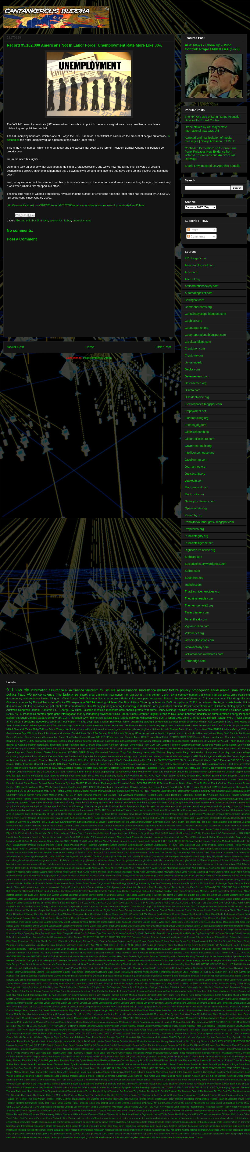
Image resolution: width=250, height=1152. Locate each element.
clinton (246, 702)
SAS (113, 1068)
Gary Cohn (122, 956)
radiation (144, 756)
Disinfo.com (192, 390)
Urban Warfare (131, 1107)
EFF (55, 709)
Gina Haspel (113, 960)
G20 (217, 953)
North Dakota (150, 841)
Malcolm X (102, 837)
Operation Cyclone (205, 1037)
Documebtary (172, 929)
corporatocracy (76, 860)
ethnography (59, 1126)
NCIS (228, 1022)
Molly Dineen (29, 1022)
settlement (207, 1134)
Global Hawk (154, 960)
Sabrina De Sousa (135, 849)
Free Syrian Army (95, 953)
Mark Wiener (155, 1010)
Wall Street (243, 717)
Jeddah (117, 983)
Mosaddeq (105, 1022)
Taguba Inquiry (222, 1087)
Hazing (97, 968)
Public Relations (173, 794)
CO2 (177, 903)
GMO (179, 717)
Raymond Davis (24, 752)
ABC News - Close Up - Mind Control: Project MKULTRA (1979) (212, 47)
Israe (110, 980)
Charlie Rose (12, 818)
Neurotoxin (110, 1030)
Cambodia (62, 906)
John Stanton (26, 991)
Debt (212, 818)
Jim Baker (193, 983)
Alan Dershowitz (168, 810)
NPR (24, 1026)
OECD (65, 1033)
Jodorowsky (22, 987)
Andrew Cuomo (168, 880)
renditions (127, 1134)
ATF (195, 756)
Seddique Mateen (69, 1076)
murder (64, 775)
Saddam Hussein (97, 798)
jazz (240, 860)
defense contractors (31, 806)
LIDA (138, 999)
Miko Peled (128, 1018)
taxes (120, 775)
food (8, 775)
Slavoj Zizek (107, 1080)
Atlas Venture (28, 887)
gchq (57, 714)
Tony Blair (126, 752)
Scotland (212, 1072)
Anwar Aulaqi (82, 883)
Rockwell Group (207, 1064)
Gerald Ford (74, 960)
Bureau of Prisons (42, 903)
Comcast (84, 918)
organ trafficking (39, 864)
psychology (150, 698)
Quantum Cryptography (155, 845)
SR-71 (198, 1068)
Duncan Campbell (42, 937)
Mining (246, 837)
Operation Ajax (133, 1037)
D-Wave (161, 922)
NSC (78, 841)
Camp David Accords (78, 906)
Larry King (226, 999)
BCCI (116, 714)
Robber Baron (13, 1064)
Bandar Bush (129, 714)
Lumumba (37, 790)
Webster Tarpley (165, 752)
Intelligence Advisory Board (164, 976)
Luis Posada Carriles (49, 1007)
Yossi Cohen (12, 1118)
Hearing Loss (119, 968)
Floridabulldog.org (196, 418)
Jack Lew (175, 980)
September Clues (124, 1076)
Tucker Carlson (64, 1103)
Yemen (126, 721)
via (212, 864)
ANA (118, 810)
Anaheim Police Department (146, 880)
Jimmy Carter (236, 983)
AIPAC (220, 740)
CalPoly (44, 906)
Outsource (206, 1041)
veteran (171, 1137)
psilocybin (96, 1134)
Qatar (132, 1056)
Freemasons (235, 783)
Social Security (242, 849)
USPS (57, 856)
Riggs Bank (12, 849)
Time (29, 1099)
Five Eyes (245, 822)
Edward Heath (222, 937)
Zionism (72, 1118)
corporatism (228, 771)
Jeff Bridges (127, 983)
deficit (246, 771)
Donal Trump (31, 783)
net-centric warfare (180, 1130)
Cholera (29, 914)
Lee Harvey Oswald (77, 1003)
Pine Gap (35, 1053)
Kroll (94, 999)
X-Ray (208, 856)
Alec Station (169, 775)
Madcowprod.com (196, 487)
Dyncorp (70, 783)
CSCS (227, 903)
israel (235, 690)
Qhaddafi (140, 1056)
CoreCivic (221, 918)
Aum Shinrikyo (108, 887)
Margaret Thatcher (117, 837)
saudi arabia (220, 690)
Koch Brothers (70, 999)
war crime (150, 709)
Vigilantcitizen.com (197, 626)
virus (225, 864)
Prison (52, 729)
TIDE (191, 1087)
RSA (95, 733)
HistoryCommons (22, 972)
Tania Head (21, 1091)
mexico (188, 725)
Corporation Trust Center (18, 922)
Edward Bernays (68, 822)
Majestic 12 (235, 1007)
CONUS (184, 903)
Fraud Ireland (32, 953)
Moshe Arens (125, 1022)
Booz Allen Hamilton (107, 744)
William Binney (187, 709)
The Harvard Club (42, 1095)
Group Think (122, 964)
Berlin (57, 814)
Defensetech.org (196, 383)
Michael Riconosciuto (219, 837)
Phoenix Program (216, 1049)
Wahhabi (142, 802)
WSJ (130, 856)
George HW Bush (71, 709)
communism (243, 802)
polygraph (95, 864)
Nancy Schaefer (78, 1026)
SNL (168, 1068)
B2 (214, 887)
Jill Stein (183, 983)
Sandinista (118, 1072)
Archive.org (144, 883)
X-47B (200, 1114)
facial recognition (124, 860)
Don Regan (228, 929)
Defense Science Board (25, 929)
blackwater (52, 740)
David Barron (121, 926)
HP (207, 964)
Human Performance (161, 972)
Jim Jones (212, 983)
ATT (227, 740)
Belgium (19, 895)
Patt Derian (183, 1045)
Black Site (23, 899)
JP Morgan (112, 737)
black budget (177, 771)
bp (186, 771)
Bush (23, 717)
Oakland (126, 1033)
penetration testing (73, 864)
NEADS (241, 1022)
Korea (88, 999)
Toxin (171, 1099)
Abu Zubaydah (216, 721)
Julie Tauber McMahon (219, 991)
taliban (199, 733)
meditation (99, 1130)
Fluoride (10, 826)
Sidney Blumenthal (97, 752)
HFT (203, 964)
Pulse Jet (124, 1056)
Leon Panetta (126, 737)
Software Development (219, 798)
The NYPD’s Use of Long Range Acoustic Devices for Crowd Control (212, 118)
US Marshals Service (232, 1103)
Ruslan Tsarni (45, 798)
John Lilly (203, 987)
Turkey (60, 729)
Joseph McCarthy (145, 991)
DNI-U (197, 922)
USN (31, 1107)
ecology (212, 1122)
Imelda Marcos (53, 976)
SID (156, 1068)
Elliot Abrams (136, 822)
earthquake (202, 1122)
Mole (19, 1022)
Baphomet (136, 891)
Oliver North (34, 794)
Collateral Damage (22, 918)
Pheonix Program (36, 845)
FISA (228, 721)
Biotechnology (237, 895)
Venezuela (149, 752)
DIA (158, 744)
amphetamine (109, 1118)
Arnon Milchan (200, 883)
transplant (124, 1137)
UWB (42, 1107)
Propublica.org (194, 529)
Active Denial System (36, 872)
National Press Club (196, 1026)
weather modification (63, 721)
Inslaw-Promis (20, 725)
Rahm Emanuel (206, 1056)
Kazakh (84, 995)
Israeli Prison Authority (102, 829)
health (161, 733)
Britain (73, 760)
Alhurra (10, 880)
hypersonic (226, 1126)
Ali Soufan (33, 880)
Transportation (202, 1099)
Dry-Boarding (202, 933)
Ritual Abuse (59, 752)
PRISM (78, 794)
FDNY (167, 822)
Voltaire (90, 1110)
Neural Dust (98, 1030)
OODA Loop (188, 841)
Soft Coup (165, 1080)
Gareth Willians (109, 956)
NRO (34, 1026)
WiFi (149, 771)
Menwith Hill (147, 1014)
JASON (57, 763)
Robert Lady (59, 849)
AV (164, 868)
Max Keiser (32, 1014)
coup (116, 717)
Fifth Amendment (223, 945)
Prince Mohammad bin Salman (194, 1053)
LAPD (23, 790)
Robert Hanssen (98, 1064)
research (137, 1134)
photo (50, 1134)
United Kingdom (51, 698)
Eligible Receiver (49, 941)
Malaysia (188, 748)
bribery (74, 729)
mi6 (117, 740)
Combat (75, 918)
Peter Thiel (113, 1049)
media (182, 721)
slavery (158, 756)
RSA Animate (210, 794)
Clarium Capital (156, 914)
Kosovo (240, 787)
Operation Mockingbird (121, 767)
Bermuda (111, 895)
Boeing (96, 779)
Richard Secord (216, 1060)
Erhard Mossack (200, 941)
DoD (169, 702)
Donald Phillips (242, 929)
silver (227, 1134)
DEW (152, 744)
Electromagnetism (191, 744)
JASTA (130, 980)
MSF (169, 1007)
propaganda (200, 690)
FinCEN (236, 945)
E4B (48, 822)
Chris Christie (40, 914)
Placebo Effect (59, 1053)
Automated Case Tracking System (154, 887)
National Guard (95, 841)
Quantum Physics (192, 794)
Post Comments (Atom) (97, 357)
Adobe (136, 872)
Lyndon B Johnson (69, 1007)
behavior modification (198, 714)
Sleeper (117, 1080)
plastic (68, 1134)
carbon (211, 1118)
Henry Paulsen (164, 968)
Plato (69, 1053)
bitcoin (232, 802)
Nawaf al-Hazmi (14, 1030)
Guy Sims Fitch (187, 964)
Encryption (158, 822)
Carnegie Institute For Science (211, 906)
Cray (60, 922)
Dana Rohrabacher (23, 926)
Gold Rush (227, 960)
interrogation (68, 714)
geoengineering (112, 706)
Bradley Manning (110, 779)
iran (126, 694)
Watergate (185, 856)
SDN (119, 1068)
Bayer (221, 891)
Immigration (69, 748)
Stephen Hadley (176, 1084)
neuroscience (41, 706)
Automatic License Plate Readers (188, 887)
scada (46, 810)
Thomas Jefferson (234, 1095)
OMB (170, 841)
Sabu (147, 849)
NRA (29, 1026)
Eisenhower (24, 941)
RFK (143, 737)
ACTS (94, 868)
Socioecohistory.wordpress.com (205, 563)
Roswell (51, 1068)
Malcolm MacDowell (39, 1010)
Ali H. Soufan (20, 880)
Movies (135, 790)
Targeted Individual (57, 1091)
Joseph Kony (116, 833)
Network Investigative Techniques (75, 1030)
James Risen (157, 763)
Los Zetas (23, 1007)
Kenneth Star (144, 995)
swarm (77, 1137)
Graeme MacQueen (52, 964)
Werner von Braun (162, 1110)
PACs (214, 1041)
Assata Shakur (13, 887)
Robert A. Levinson (28, 849)
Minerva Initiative (166, 1018)
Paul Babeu (196, 1045)
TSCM (89, 852)
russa (174, 1134)
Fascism (104, 721)
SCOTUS (72, 752)
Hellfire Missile (149, 968)
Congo (104, 818)
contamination (64, 1122)
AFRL (101, 868)
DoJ (173, 714)
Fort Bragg (205, 949)
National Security (200, 790)
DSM (213, 922)
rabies (110, 1134)
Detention (143, 714)
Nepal (46, 1030)
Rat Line (196, 845)
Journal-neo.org (195, 466)
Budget (236, 899)
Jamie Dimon (41, 983)
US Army (140, 733)
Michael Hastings (62, 725)
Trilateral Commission (26, 1103)
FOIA (162, 717)
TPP (196, 1087)
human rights (169, 860)
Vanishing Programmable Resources (197, 1107)
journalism (165, 706)
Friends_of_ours (195, 425)
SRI (123, 849)
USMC (30, 740)
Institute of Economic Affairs (136, 976)
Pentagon (219, 702)
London (59, 837)
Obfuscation (136, 1033)
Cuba (41, 717)
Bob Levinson (57, 899)
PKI (36, 1045)
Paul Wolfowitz (125, 794)
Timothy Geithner (62, 1099)
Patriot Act (182, 767)
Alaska (131, 875)
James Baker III (90, 763)
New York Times (23, 729)
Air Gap (45, 875)
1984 (17, 868)
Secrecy (197, 737)
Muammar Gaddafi (70, 733)
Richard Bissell (153, 1060)
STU (224, 1068)
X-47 (194, 1114)
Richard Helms (200, 1060)
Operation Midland (221, 841)
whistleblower (32, 698)
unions (163, 1137)
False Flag (65, 737)
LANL (121, 999)
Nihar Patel (226, 1030)
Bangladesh (67, 891)
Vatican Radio (222, 1107)
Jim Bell (203, 983)
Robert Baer (40, 1064)
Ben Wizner (53, 895)
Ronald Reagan (216, 717)
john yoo (17, 706)
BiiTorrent (77, 814)
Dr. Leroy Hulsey (171, 933)
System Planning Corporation (146, 1087)
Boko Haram (71, 899)
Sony (198, 1080)
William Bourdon (31, 1114)
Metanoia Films (210, 1014)
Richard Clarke (42, 752)
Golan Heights (214, 960)
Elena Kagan (229, 744)
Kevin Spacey (196, 995)
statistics (64, 810)
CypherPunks (149, 922)
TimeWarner (39, 1099)
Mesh (200, 1014)
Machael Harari (184, 1007)
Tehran (89, 1091)
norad (135, 756)
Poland (58, 845)
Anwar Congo (96, 883)
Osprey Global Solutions (173, 1041)
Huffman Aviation (142, 972)
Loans (183, 1003)
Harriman (46, 968)
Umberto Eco (71, 1107)
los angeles (100, 756)
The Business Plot (209, 1091)
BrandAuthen (168, 899)
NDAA (9, 729)
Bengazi (64, 895)
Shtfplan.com (193, 556)
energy (79, 806)
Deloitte (227, 818)
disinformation (99, 729)
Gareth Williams (29, 787)
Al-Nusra (94, 875)
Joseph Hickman (101, 833)
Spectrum (65, 1084)
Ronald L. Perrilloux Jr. (35, 1068)
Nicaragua (237, 790)
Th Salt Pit (163, 1091)
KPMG (163, 748)
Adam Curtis (83, 872)
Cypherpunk (108, 760)
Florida (170, 717)
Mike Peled (99, 1018)
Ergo (188, 941)
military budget (146, 806)
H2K (198, 964)
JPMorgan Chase (122, 829)
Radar (195, 1056)
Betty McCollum (153, 895)
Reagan (151, 737)
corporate (24, 756)
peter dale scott (178, 733)
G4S (17, 787)
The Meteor (57, 1095)
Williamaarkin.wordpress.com (204, 654)
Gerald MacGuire (89, 960)
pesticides (197, 806)
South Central (223, 1080)
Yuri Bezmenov (27, 1118)
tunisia (206, 864)
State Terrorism (35, 852)
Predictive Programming (228, 767)
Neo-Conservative (221, 790)
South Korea (237, 1080)
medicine (99, 709)
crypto (239, 771)
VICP (141, 1107)
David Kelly (144, 926)
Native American (111, 841)
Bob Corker (44, 899)
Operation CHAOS (167, 1037)
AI (114, 810)
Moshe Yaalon (140, 1022)
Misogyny (180, 1018)
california (194, 771)
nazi (71, 775)
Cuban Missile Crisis (111, 922)
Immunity (65, 976)
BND (198, 775)
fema (110, 729)
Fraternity (20, 953)
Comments (196, 236)
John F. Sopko (136, 987)
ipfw (36, 1130)
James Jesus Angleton (136, 763)
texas (85, 810)
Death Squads (208, 926)
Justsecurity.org (195, 473)
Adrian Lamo (180, 872)
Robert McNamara (131, 1064)
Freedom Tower (130, 953)
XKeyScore (181, 802)
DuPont (213, 933)
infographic (87, 756)
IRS (103, 737)
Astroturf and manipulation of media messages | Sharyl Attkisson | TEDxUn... (211, 139)
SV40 (229, 1068)
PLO (40, 1045)
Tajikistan (235, 1087)
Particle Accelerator (157, 1045)
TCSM (185, 1087)
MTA (174, 1007)
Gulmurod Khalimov (170, 964)
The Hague (26, 1095)
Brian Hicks (187, 899)
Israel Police (120, 980)
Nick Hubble (177, 1030)
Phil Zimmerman (155, 1049)
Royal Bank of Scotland (77, 1068)
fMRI (68, 1126)
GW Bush (124, 702)
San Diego (156, 849)
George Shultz (51, 960)
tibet (117, 1137)
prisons (136, 729)
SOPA (182, 737)
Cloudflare (83, 818)
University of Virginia (88, 1107)
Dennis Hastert (14, 783)
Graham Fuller (229, 826)
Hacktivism (11, 968)
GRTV (34, 956)
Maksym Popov (21, 1010)
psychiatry (110, 775)
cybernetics (90, 860)
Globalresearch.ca (197, 432)
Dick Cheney (95, 706)
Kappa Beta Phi (43, 995)
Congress (24, 709)
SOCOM (55, 771)
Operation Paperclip (146, 767)
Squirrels (90, 1084)
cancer (203, 771)
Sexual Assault (130, 798)
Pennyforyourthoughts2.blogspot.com (209, 522)
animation (40, 740)
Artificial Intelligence (17, 760)
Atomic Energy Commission (67, 887)
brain (233, 752)
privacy (185, 690)
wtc (210, 706)
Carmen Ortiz (188, 906)
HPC (212, 964)
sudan (70, 1137)
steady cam (49, 1137)
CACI (180, 814)
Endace (86, 941)
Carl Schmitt (158, 906)
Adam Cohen (69, 872)
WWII (86, 717)
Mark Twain (142, 1010)
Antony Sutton (68, 883)
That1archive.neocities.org (202, 591)
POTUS (69, 794)
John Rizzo (110, 748)
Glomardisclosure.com (199, 439)
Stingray (129, 733)
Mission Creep (193, 1018)
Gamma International (90, 956)
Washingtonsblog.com (199, 640)
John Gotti (164, 987)
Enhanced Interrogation (45, 737)
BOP (243, 887)
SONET (190, 1068)
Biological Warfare (81, 779)
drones (245, 690)
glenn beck (155, 1126)
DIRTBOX (189, 922)
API (134, 868)
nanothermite (158, 1130)
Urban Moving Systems (95, 802)
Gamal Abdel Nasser (69, 956)
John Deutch (122, 987)
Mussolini (187, 1022)
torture (174, 690)
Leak (34, 837)
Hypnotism (194, 972)
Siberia (213, 1076)
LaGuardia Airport (167, 999)
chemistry (35, 860)
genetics (174, 721)
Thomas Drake (147, 725)
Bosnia (159, 814)
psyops (104, 714)
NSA (68, 690)
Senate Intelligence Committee (220, 737)
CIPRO (144, 903)
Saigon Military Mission (17, 1072)
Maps (71, 1010)
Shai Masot (161, 1076)
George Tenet (44, 748)
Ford (128, 949)
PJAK (30, 1045)
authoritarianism (161, 1118)
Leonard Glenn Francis (132, 1003)
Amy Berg (220, 810)
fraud (22, 694)
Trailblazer (189, 1099)
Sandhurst (107, 1072)
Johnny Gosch (77, 833)
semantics (196, 1134)
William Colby (167, 802)
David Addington (133, 760)
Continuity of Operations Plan (192, 918)
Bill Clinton (219, 706)
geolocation (143, 1126)
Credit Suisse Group (139, 818)
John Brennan (191, 717)
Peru (54, 1049)
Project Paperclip (88, 845)
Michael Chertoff (184, 837)
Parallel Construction (99, 1045)
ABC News (107, 810)
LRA (241, 833)
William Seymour (63, 1114)
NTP (49, 1026)
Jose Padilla (98, 991)
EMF (216, 729)
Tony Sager (118, 1099)
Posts (192, 230)
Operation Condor (186, 1037)
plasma (86, 864)
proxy (104, 864)
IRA (231, 972)
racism (147, 740)
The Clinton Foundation (135, 852)
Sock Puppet (137, 1080)
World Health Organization (141, 1114)
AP (130, 868)
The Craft (223, 1091)
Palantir (58, 1045)
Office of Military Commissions (158, 1033)
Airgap (52, 875)
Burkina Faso (58, 903)
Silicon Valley (49, 1080)
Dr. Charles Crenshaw (123, 933)
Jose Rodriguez (150, 748)
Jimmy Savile (189, 763)
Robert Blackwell (55, 1064)
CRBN (131, 779)
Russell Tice (60, 798)
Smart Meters (199, 798)
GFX (241, 953)
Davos (172, 926)
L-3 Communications (228, 833)
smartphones (144, 864)
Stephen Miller (51, 852)
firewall (103, 1126)
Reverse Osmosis (120, 1060)
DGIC (180, 922)
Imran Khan (77, 976)
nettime (193, 1130)
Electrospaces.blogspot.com (203, 404)
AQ (29, 694)
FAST (105, 945)
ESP (128, 937)
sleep (234, 1134)
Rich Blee (224, 794)
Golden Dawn (201, 826)
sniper (240, 1134)
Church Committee (196, 729)
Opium (10, 752)
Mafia (61, 790)
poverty (76, 1134)
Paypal (235, 1045)
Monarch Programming (47, 1022)
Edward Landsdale (86, 822)
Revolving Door (137, 1060)
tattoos (91, 1137)
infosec (30, 1130)
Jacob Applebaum (71, 763)
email (72, 806)
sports (165, 756)
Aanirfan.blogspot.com (199, 265)
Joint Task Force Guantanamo (65, 991)
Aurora (119, 887)
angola (17, 860)
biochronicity (188, 1118)
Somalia (10, 852)
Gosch (29, 964)
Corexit (230, 918)
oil (167, 733)
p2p (241, 1130)
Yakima (207, 1114)
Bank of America (33, 814)
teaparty (165, 864)
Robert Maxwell (114, 1064)
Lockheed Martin (239, 709)
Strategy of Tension (75, 852)
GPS (238, 760)
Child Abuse (69, 698)
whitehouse (196, 740)
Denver (46, 929)
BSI (8, 891)
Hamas (37, 968)
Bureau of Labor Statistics (32, 220)
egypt (164, 725)
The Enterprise (67, 694)
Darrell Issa (95, 926)
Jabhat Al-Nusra (150, 980)
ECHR (86, 937)
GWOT (46, 956)
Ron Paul (18, 1068)
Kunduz (100, 999)
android (10, 860)
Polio (108, 1053)
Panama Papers (92, 794)
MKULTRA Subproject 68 (142, 1007)
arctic (119, 1118)
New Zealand (65, 767)
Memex (172, 837)
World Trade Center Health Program (173, 1114)
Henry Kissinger (167, 709)
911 (10, 689)
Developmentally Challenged (65, 929)
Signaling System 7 (15, 1080)
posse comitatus (241, 806)
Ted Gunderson (122, 771)
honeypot (203, 1126)
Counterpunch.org (196, 327)
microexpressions (113, 1130)
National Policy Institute (174, 1026)
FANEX (98, 945)
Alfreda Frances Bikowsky (218, 875)
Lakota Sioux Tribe (192, 999)
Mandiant (63, 1010)
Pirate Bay (45, 1053)
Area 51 (10, 814)
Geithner (154, 956)
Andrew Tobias (202, 880)
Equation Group (178, 941)
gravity (165, 1126)
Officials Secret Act (23, 1037)
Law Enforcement (22, 837)
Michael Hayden (203, 748)
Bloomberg (55, 760)
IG (210, 972)
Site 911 (71, 1080)
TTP (209, 1087)
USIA (51, 856)
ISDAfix (242, 972)
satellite (166, 740)
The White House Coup (171, 1095)
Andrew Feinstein (185, 880)
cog (158, 725)
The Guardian (13, 1095)
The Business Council (188, 1091)
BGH (219, 887)
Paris (144, 1045)
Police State (99, 1053)
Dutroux (78, 937)
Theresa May (190, 1095)
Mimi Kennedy (151, 1018)
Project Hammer (24, 1056)
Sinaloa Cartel (164, 798)
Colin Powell (94, 818)
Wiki (68, 702)
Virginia (112, 856)
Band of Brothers (52, 891)
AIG (146, 775)
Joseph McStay (162, 991)
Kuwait (214, 833)
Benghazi (73, 895)
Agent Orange (216, 872)
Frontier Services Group (177, 953)
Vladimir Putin (79, 1110)
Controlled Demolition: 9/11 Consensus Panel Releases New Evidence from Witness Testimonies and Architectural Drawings (210, 153)
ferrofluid (83, 1126)
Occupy (103, 767)
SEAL (46, 771)
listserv (67, 1130)
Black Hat (99, 814)
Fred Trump (45, 953)
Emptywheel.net (195, 411)
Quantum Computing (156, 1056)
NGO (67, 841)
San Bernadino (94, 1072)
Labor (67, 220)
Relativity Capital (78, 1060)
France (45, 826)
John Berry (48, 987)
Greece (63, 787)
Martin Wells (198, 1010)
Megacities (162, 837)
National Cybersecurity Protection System (106, 1026)
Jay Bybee (154, 787)
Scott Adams (238, 1072)
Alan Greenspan (107, 875)
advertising (137, 721)
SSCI (190, 737)
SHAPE (150, 1068)
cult (128, 1122)
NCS (234, 1022)
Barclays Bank (171, 891)
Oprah (234, 841)
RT (190, 1056)
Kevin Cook (168, 995)
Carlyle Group (177, 729)
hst (75, 756)
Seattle (17, 1076)
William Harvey (47, 1114)
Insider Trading (71, 829)
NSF (147, 790)
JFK (139, 706)
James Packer (13, 983)
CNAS (165, 903)
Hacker (246, 964)
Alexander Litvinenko (194, 875)
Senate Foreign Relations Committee (96, 1076)
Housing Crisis (106, 972)
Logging (212, 1003)
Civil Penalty (131, 914)
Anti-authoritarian (14, 883)
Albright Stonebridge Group (149, 875)
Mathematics (239, 1010)
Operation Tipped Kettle (18, 1041)
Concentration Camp (129, 918)
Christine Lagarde (54, 818)
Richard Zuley (232, 1060)
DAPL (119, 760)
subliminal (75, 810)
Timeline (49, 1099)
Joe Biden (202, 763)
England (135, 941)
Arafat (107, 883)
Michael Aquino (89, 790)
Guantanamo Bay (16, 733)
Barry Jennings (186, 891)
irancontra (204, 709)
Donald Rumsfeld (41, 709)
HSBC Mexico (222, 964)
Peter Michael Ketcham (68, 1049)
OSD (118, 1033)
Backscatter (29, 891)
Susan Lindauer (98, 1087)
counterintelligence (92, 1122)
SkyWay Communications (87, 1080)
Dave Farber (108, 926)
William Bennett (14, 1114)
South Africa (21, 852)
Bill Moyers (223, 895)
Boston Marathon (75, 706)
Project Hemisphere (42, 1056)
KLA (14, 995)
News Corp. (152, 1030)
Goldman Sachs (96, 698)
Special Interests (52, 1084)
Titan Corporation (224, 852)
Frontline (194, 953)
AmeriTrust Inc (89, 880)
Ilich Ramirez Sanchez (26, 976)
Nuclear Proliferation (39, 1033)
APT (123, 810)
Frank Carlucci (219, 783)
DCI (152, 818)
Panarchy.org (193, 515)
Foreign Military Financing (28, 826)
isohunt (42, 1130)
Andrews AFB (217, 880)
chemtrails (200, 706)
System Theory (28, 802)
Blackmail (33, 899)
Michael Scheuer (107, 790)
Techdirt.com (193, 584)
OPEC (100, 1033)
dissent (111, 860)
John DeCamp (108, 987)
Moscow (114, 1022)
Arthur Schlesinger (218, 883)
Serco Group (115, 798)
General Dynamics (168, 956)
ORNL (107, 1033)
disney (47, 806)
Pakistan (88, 709)
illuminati (114, 806)
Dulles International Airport (19, 937)
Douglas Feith (55, 933)
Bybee (74, 903)
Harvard (118, 787)
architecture (207, 802)
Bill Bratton (189, 895)
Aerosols (192, 872)
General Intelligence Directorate (119, 826)
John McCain (237, 829)
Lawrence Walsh (59, 1003)
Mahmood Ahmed (220, 1007)
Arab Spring (244, 810)
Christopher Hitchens (100, 914)
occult (229, 1130)
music (161, 702)
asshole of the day (218, 752)
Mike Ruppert (13, 767)
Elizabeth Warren (202, 760)
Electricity (35, 941)
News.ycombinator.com (200, 501)
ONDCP (178, 841)
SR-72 (205, 1068)
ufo (180, 756)
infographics (213, 860)
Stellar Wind (162, 1084)
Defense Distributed (225, 926)
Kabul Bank (29, 995)
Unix (81, 856)
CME (151, 903)
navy (167, 1130)
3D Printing (32, 868)
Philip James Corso (198, 1049)
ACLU (246, 706)
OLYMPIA (91, 1033)
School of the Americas (180, 1072)
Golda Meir (238, 960)
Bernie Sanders (42, 779)
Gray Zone (86, 964)
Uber (67, 856)
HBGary (18, 763)
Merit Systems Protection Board (181, 1014)
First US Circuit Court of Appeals (61, 949)
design (168, 1122)
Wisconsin (92, 1114)
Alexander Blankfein (173, 875)
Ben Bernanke (201, 725)
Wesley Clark (178, 1110)
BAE (83, 721)
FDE (116, 945)
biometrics (96, 717)
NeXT (26, 1030)
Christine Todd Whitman (60, 914)
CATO (92, 903)
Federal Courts (206, 945)
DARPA (90, 702)
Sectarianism (28, 1076)
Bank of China (115, 891)
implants (22, 1130)
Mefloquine (60, 1014)
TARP (170, 1087)
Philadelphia (170, 1049)
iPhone (203, 860)
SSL (85, 798)
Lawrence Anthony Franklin (19, 1003)
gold (19, 775)
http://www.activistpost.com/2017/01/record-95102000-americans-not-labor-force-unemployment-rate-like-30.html (75, 205)
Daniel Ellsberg (40, 926)
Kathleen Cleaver (71, 995)
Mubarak (177, 1022)
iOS (235, 1126)
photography (234, 706)
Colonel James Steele (51, 918)
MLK (83, 837)
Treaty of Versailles (227, 1099)
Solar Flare (176, 1080)
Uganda (74, 856)
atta (161, 771)
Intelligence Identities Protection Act (196, 976)
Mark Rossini (132, 837)
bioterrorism (221, 802)
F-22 (86, 945)
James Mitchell (161, 829)
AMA (119, 868)
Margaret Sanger (100, 1010)
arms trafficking (240, 694)
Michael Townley (65, 1018)
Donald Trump (41, 702)
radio (22, 810)
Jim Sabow (223, 983)
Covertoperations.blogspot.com (205, 334)
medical (179, 725)
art (141, 694)
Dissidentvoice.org (197, 397)
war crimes (210, 733)
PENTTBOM (239, 1041)
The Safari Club (98, 1095)
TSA (229, 698)
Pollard (65, 845)
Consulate (172, 918)
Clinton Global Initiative (192, 914)
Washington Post (144, 1110)
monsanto (112, 709)
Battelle (213, 891)
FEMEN (129, 945)
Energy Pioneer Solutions (104, 941)
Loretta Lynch (239, 1003)
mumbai (147, 1130)
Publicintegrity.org (196, 536)
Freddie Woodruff (60, 953)
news (78, 775)
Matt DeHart (20, 1014)
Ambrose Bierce (65, 880)
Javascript (108, 983)
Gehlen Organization (139, 956)
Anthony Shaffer (186, 775)
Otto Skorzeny (193, 1041)
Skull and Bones (182, 798)
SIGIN (162, 1068)
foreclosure (130, 1126)
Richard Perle (30, 798)
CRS (221, 903)
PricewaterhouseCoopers (165, 1053)
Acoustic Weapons (15, 872)
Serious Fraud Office (144, 1076)
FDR (122, 945)
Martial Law (151, 837)
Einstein (188, 760)
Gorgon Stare (18, 964)
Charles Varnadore (194, 910)
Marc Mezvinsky (83, 1010)
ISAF (235, 972)
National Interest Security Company (145, 1026)
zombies (199, 1137)
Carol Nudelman (234, 906)
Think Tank (209, 852)
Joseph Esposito (128, 991)
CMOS (158, 903)
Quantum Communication (130, 845)
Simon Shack (211, 849)
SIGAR (72, 798)
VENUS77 (89, 856)
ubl (220, 694)
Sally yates (62, 1072)
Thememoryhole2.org (199, 605)
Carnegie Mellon (145, 779)
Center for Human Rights (97, 910)
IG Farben (217, 972)
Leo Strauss (43, 837)
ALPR (114, 868)
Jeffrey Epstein (37, 725)
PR (44, 1045)
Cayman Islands (223, 814)
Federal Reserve (131, 698)
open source (183, 806)
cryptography (24, 702)
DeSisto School (192, 926)
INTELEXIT (46, 829)
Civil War (143, 914)
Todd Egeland (78, 1099)
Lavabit (10, 837)
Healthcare (106, 968)
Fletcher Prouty (14, 748)
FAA (91, 945)
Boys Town (155, 899)
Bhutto (55, 779)
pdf (52, 706)
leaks (123, 806)
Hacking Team (105, 787)
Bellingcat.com (194, 300)
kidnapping (37, 775)
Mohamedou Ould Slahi (17, 841)
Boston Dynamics (106, 899)
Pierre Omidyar (21, 1053)
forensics (137, 860)
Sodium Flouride (152, 1080)
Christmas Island (81, 914)
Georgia (63, 960)
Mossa (150, 1022)
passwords (30, 1134)
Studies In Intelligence (23, 1087)
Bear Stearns (230, 891)
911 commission (202, 702)
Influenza (117, 976)
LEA (29, 790)
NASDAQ (220, 1022)
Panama (170, 767)
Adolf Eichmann (148, 872)
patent (60, 864)
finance (79, 690)
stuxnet (10, 717)
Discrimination (144, 929)
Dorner (44, 933)
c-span (203, 1118)
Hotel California (91, 972)
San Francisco (68, 771)
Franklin (238, 949)
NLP (142, 790)
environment (161, 721)
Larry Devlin (214, 999)
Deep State (93, 721)
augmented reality (143, 1118)
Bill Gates (212, 895)
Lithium (176, 1003)
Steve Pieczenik (213, 1084)
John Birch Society (63, 987)
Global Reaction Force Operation (178, 960)
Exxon (80, 945)
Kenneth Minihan (128, 995)
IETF (206, 972)
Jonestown (86, 991)
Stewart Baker (228, 1084)
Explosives (71, 945)
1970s (98, 810)
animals (25, 860)
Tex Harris (152, 1091)
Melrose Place (86, 1014)
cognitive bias (37, 1122)
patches (52, 864)
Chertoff (32, 818)
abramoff (236, 856)
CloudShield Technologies (224, 914)
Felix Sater (206, 822)
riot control (148, 1134)
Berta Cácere (138, 895)
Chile (158, 779)
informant (224, 860)
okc (97, 775)
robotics (59, 706)
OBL (160, 841)
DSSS (219, 922)
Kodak (81, 999)
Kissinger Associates (52, 999)
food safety (119, 1126)
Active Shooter (54, 872)
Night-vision (214, 1030)
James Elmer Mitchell (112, 763)
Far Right (178, 945)
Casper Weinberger (205, 814)
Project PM (79, 1056)
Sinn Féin (61, 1080)
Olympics (58, 1037)
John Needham (216, 987)
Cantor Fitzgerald (121, 906)
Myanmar (203, 1022)
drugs (236, 698)
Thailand (173, 1091)
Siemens (222, 1076)
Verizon (234, 1107)
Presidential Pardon (143, 1053)
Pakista (50, 1045)
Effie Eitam (11, 941)
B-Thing (208, 887)
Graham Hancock (71, 964)
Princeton (215, 1053)
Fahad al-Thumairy (156, 945)
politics (11, 694)
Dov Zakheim (149, 760)
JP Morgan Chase (93, 748)
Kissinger (37, 999)
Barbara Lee (148, 891)
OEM (71, 1033)
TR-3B (203, 1087)
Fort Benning (193, 949)
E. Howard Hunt (37, 822)
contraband (76, 1122)
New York (86, 733)
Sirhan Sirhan (84, 771)
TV (213, 1087)
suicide (191, 733)
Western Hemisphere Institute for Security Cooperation (211, 1110)
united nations (219, 709)
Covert (111, 818)
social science (22, 1137)
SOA (79, 798)
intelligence (116, 694)
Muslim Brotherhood (40, 767)
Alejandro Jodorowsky (204, 810)
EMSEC (80, 783)
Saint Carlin (36, 1072)
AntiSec (28, 883)
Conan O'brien (111, 918)
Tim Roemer (20, 1099)
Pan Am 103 (82, 1045)
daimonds (136, 1122)
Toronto (142, 1099)
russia (229, 702)
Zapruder (40, 1118)
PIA (25, 1045)
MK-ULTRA (64, 717)
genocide (103, 806)
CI (139, 903)
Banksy (206, 775)
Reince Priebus (208, 845)
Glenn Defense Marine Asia (133, 960)
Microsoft (89, 1018)
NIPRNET (11, 1026)
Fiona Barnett (233, 822)
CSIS (240, 903)
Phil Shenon (141, 1049)
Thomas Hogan (217, 1095)
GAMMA (224, 953)
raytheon (30, 810)
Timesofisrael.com (197, 612)
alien (155, 771)
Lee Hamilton (175, 748)
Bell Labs (28, 895)
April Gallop (232, 810)
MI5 (78, 837)
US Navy (21, 740)
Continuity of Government (213, 779)
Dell (40, 929)
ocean (236, 1130)
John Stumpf (48, 833)
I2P (201, 972)
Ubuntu (49, 1107)
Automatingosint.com (198, 293)
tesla (166, 729)
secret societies (129, 864)
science (48, 694)
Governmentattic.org (198, 446)
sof (196, 721)
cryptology (121, 1122)
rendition (178, 706)
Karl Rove (57, 995)
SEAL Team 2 (129, 1068)
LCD (132, 999)
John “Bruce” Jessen (128, 748)
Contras (232, 779)
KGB (49, 725)
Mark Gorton (130, 1010)
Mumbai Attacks (46, 841)
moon (140, 1130)
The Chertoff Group (113, 852)
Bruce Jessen (170, 814)
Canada (32, 717)
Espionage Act (109, 783)
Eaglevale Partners (141, 937)
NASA (10, 714)
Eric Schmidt (224, 941)
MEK (119, 1007)
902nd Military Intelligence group (55, 868)
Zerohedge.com (195, 661)
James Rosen (28, 983)
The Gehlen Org (168, 852)
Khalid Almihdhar (223, 995)
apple (50, 714)
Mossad (77, 717)
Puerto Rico (113, 1056)
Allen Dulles (237, 740)
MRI (164, 1007)
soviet (33, 1137)
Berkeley (101, 895)
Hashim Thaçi (86, 968)
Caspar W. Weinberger (26, 910)
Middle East (123, 790)
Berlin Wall (66, 814)
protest (139, 709)
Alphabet (43, 880)
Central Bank (117, 910)
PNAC (161, 767)
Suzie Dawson (114, 1087)
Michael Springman (31, 1018)
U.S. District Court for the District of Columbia (119, 1103)
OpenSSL (120, 1037)
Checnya (224, 910)
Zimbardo (57, 1118)
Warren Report (172, 856)
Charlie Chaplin (211, 910)
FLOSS (137, 945)
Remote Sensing (225, 845)
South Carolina (209, 1080)
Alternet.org (192, 279)
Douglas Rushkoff (71, 933)
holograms (193, 1126)
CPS (191, 903)
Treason (214, 1099)
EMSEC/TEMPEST (168, 760)
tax (96, 1137)
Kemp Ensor (95, 995)
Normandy (23, 1033)
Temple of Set (116, 1091)
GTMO (235, 721)
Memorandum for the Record (108, 1014)
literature (132, 806)
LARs (126, 999)
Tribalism (10, 1103)
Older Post (163, 347)
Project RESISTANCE (95, 1056)
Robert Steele (176, 1064)
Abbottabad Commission (179, 868)
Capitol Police (137, 906)
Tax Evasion (131, 725)
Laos (204, 999)
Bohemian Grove (126, 814)
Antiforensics (38, 883)
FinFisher (205, 783)
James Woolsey (178, 829)
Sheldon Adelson (191, 1076)
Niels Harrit (188, 1030)
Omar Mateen (49, 794)
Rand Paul (27, 1060)
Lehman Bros (105, 1003)
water (191, 1137)
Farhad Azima (191, 945)
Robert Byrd (70, 1064)
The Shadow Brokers (147, 1095)
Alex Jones (232, 756)
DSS (167, 818)
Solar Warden (188, 1080)
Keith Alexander (227, 787)
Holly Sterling (37, 972)
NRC (73, 841)
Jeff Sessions (192, 829)
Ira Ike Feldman (79, 980)
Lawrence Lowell (42, 1003)
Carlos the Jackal (173, 906)
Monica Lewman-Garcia (71, 1022)
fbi (101, 690)
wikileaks (112, 702)
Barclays (159, 891)
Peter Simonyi (87, 1049)
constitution (12, 806)
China (206, 698)
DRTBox (205, 922)
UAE (144, 1103)
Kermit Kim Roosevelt (179, 833)
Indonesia (108, 976)
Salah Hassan (50, 1072)
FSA (144, 945)
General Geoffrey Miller (91, 826)
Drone (28, 737)
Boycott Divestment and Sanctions (133, 899)
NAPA (212, 1022)
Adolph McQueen (165, 872)
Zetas (49, 1118)
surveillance (147, 690)
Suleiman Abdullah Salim (56, 1087)
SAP (108, 1068)
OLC (95, 767)
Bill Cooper (88, 814)
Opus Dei (83, 1041)
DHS (81, 698)
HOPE (84, 787)
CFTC (134, 903)
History (9, 972)
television (103, 1137)
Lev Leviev (149, 1003)
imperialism (12, 1130)
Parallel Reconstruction (121, 1045)
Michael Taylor (49, 1018)
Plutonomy (78, 1053)
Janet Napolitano (67, 983)
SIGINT (110, 690)
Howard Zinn (127, 972)
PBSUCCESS (225, 1041)
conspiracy (12, 756)
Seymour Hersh (196, 849)
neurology (125, 756)
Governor (37, 964)
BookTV (81, 899)
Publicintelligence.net (199, 543)
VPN (162, 1107)
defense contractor (93, 740)
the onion (183, 864)
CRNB (215, 903)
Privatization (227, 1053)
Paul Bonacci (208, 1045)
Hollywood (116, 721)
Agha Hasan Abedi (233, 872)
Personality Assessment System (35, 1049)
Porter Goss (207, 767)
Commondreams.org (198, 307)
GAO (231, 953)
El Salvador (101, 822)
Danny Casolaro (15, 737)
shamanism (218, 1134)
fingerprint (94, 1126)
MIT (55, 790)
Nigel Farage (201, 1030)
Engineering (123, 941)
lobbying (54, 775)
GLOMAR (11, 956)
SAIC (39, 771)
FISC (173, 822)
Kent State (156, 995)
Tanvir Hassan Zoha (37, 1091)
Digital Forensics (160, 714)
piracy (190, 721)
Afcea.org (191, 272)
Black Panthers (70, 744)
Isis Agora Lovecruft (98, 980)
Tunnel (92, 1103)
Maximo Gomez (46, 1014)
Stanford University (126, 1084)
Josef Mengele (111, 991)
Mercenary (159, 1014)
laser (46, 775)
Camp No (93, 906)
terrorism (92, 690)
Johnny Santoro (41, 991)
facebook (63, 756)
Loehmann (202, 1003)
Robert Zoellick (191, 1064)
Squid (82, 1084)
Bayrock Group (236, 775)
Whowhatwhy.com (197, 647)
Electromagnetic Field (118, 822)
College (36, 918)
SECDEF (106, 849)
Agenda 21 (202, 872)
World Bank (121, 1114)
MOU (158, 1007)
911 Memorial (78, 868)
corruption (179, 702)
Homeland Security (15, 829)
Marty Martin (210, 1010)
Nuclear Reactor (83, 767)
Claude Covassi (172, 914)
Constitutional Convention (153, 918)
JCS (79, 748)
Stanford (112, 1084)
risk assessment (162, 1134)
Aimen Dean (21, 875)
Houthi (117, 972)
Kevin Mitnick (181, 995)
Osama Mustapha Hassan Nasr (144, 1041)
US (178, 1103)
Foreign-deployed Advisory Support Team (166, 949)
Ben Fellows (40, 895)
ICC (38, 829)
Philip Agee (182, 1049)
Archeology (132, 883)
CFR (212, 725)
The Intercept (183, 852)
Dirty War (131, 929)
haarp (171, 725)
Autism (134, 887)
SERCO (174, 737)
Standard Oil (101, 1084)
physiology (59, 1134)
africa (9, 721)
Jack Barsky (164, 980)
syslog (84, 1137)
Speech (74, 1084)
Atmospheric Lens (44, 887)
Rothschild (71, 849)
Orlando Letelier (96, 1041)
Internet (47, 763)
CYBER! (10, 906)
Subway (39, 1087)
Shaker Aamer (175, 1076)
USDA (17, 1107)
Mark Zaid (167, 1010)
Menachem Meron (132, 1014)
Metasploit (224, 1014)
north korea (88, 775)
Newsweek (164, 1030)
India (34, 733)
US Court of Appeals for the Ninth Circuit (201, 1103)
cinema (18, 721)
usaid (91, 810)
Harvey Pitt (57, 968)
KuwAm (206, 833)
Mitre (25, 767)
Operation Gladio (82, 725)
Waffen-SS (138, 856)
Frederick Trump (78, 953)
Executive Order (127, 783)
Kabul (19, 995)
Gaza (55, 787)
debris (151, 1122)
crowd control (108, 1122)
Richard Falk (167, 1060)
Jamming (53, 983)
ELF (53, 822)
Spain (18, 1084)
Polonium (74, 845)
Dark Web (189, 818)
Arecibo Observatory (161, 883)
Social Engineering (103, 771)
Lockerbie (191, 1003)
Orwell (108, 1041)
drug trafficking (98, 694)
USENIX (25, 1107)
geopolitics (42, 721)
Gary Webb (45, 787)
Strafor (62, 852)
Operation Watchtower (42, 1041)
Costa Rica (37, 922)
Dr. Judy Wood (21, 822)
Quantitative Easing (107, 845)
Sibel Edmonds (115, 733)
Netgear (54, 1030)
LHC (228, 763)
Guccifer (133, 964)
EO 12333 (110, 937)
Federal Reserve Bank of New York (179, 783)
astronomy (128, 1118)
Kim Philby (196, 833)
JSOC (135, 829)
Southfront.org (194, 577)
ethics (49, 1126)
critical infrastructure (41, 756)
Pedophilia (29, 714)
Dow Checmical (104, 933)
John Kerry (225, 829)
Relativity (64, 1060)
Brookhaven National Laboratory (209, 899)
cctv (217, 1118)
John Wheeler (62, 833)
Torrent (150, 1099)
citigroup (44, 860)
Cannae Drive (106, 906)
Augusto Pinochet (39, 760)
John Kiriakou (51, 733)
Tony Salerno (131, 1099)
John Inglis (192, 987)
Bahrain (39, 891)
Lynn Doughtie (86, 1007)
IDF (55, 748)
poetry (227, 806)
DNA (210, 729)
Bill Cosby (201, 895)
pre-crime (85, 1134)
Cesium (155, 910)
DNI (162, 818)
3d (141, 775)
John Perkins (12, 991)
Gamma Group (71, 826)
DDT (167, 922)
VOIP (157, 1107)
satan (117, 864)
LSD (203, 717)
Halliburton (28, 968)
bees (166, 771)
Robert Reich (162, 1064)
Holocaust (50, 972)
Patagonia (173, 1045)
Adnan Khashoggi (123, 872)
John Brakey (80, 987)
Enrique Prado (146, 941)
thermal (192, 864)
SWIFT (236, 1068)
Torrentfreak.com (196, 619)
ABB (88, 868)
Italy (40, 733)
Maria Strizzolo (116, 1010)
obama (130, 709)
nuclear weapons (165, 806)
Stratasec (114, 752)
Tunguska (83, 1103)
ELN (96, 937)
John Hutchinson (178, 987)
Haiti (20, 968)
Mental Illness (72, 790)
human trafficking (200, 694)
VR (106, 856)
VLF (102, 856)
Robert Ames (27, 1064)
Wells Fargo (182, 752)
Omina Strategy (107, 1037)
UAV (66, 729)
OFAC (78, 1033)
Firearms (225, 760)
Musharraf (60, 841)
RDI (176, 1056)
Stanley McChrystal (145, 1084)
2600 (23, 868)
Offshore (38, 1037)
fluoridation (91, 806)
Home (89, 347)
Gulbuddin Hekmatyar (149, 964)
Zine (65, 1118)
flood (109, 1126)
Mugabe (34, 841)
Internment (65, 980)
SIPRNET (116, 849)
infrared (234, 860)
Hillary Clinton (139, 702)
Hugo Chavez (131, 787)
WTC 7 (231, 717)
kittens (50, 1130)
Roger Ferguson (223, 1064)
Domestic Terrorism (212, 929)
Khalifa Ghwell (13, 999)
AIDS (107, 868)
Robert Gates (82, 1064)
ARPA (148, 868)
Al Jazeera (62, 875)
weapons (188, 756)
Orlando (241, 841)
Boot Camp (91, 899)
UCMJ (150, 1103)
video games (181, 1137)
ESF (57, 822)
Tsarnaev (58, 802)
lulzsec (124, 717)
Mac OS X (91, 837)
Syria (174, 694)
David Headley (202, 818)
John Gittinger (151, 987)
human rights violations (187, 860)
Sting (238, 1084)
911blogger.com (195, 258)
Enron (158, 941)
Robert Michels (148, 1064)
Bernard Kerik (25, 779)
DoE (163, 929)
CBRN (165, 694)
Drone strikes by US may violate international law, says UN (206, 128)
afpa (88, 1118)
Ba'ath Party (17, 891)
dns (55, 756)
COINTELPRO (224, 725)
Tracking (179, 1099)
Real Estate (162, 737)
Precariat (127, 1053)
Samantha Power (77, 1072)
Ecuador (191, 937)
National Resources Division (221, 1026)
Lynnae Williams (102, 1007)
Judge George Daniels (151, 833)
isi (240, 714)
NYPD (18, 714)
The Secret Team (128, 1095)
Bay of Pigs (48, 814)
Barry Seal (223, 733)
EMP (102, 937)
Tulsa (75, 1103)
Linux (52, 837)
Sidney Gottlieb (147, 798)
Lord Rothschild (224, 1003)
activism (81, 1118)
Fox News (30, 748)
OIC (84, 1033)
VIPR (96, 856)
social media (156, 729)
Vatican (119, 802)
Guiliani (75, 737)
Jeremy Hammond (157, 983)
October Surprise (202, 841)
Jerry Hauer (173, 983)
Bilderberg (55, 744)
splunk (39, 1137)
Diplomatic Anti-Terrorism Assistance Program (103, 929)
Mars (142, 837)
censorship (84, 729)
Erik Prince (237, 941)
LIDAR (144, 999)
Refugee (48, 1060)
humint (26, 775)
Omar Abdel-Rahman (74, 1037)
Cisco (87, 760)
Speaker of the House (32, 1084)
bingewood (175, 1118)
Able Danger (205, 756)
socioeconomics (180, 740)
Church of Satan (188, 779)
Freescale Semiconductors (151, 953)
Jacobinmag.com (196, 459)
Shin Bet (205, 1076)
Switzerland (12, 802)
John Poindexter (21, 833)
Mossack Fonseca (163, 1022)
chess (230, 1118)
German (103, 960)
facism (75, 1126)
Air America (34, 875)
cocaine (53, 860)
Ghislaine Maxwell (166, 826)
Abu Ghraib (219, 756)
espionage (78, 702)
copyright (149, 721)
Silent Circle (36, 1080)
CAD (86, 903)
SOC (173, 1068)
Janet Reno (81, 983)
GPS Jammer (23, 956)
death (144, 1122)
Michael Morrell (200, 837)
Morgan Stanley (91, 1022)
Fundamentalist (206, 953)
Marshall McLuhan (182, 1010)
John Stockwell (202, 787)
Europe (20, 945)
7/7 (78, 721)
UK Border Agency (163, 1103)
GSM (39, 956)
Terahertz (128, 1091)
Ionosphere (84, 829)
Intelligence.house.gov (199, 452)
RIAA (180, 1056)
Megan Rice (72, 1014)
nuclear (26, 864)
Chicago (124, 744)
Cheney (24, 818)
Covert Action (122, 818)
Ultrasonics (58, 1107)
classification (12, 1122)
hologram (182, 1126)
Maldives (54, 1010)
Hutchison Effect (180, 972)
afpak (83, 694)
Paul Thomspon (223, 1045)
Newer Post (15, 347)
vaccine (135, 775)
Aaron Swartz (133, 810)
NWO (84, 841)
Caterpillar (80, 910)
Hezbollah (198, 968)
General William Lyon (227, 956)
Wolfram (102, 1114)
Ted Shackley (45, 802)
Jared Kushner (95, 983)
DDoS (174, 922)
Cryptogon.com (195, 348)
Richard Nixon (14, 798)
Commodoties (96, 918)
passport (19, 1134)
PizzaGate (194, 767)
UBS (134, 771)
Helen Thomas (133, 968)
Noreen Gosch (137, 841)
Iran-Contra (58, 702)
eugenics (109, 740)
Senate (103, 733)
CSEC (234, 903)
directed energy (229, 714)
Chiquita (41, 818)
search (186, 1134)
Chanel (163, 910)
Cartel (192, 814)
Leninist (116, 1003)
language (58, 1130)
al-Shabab (96, 1118)
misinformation (129, 1130)
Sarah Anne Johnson (134, 1072)
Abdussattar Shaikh (150, 810)
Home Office (77, 972)
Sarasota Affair (153, 1072)
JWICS (137, 980)
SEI (138, 1068)
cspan (71, 740)
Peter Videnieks (127, 1049)
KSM (214, 787)
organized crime (122, 729)
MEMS (126, 1007)
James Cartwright (205, 980)
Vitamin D (66, 1110)
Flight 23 (82, 949)
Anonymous (218, 698)
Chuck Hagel (118, 914)
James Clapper (146, 829)
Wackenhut (130, 802)
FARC (216, 760)
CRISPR (207, 903)
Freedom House (113, 953)
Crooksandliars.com (198, 341)
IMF (98, 737)
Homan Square (62, 972)
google (153, 702)
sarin (180, 1134)
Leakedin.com (194, 480)
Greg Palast (109, 964)
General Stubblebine (206, 956)
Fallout (170, 945)
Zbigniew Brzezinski (221, 856)
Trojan (53, 1103)
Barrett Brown (219, 775)
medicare (88, 1130)
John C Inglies (93, 987)
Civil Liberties (70, 818)
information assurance (47, 690)
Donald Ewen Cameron (52, 783)
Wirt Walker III (198, 752)
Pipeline (50, 845)
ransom (118, 1134)
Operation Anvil (149, 1037)
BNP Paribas (234, 887)
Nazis (237, 702)
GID (233, 760)
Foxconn (216, 949)
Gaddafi (54, 956)
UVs (37, 1107)
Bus (68, 903)
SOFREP (181, 1068)
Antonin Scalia (53, 883)
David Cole (133, 926)
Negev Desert (36, 1030)
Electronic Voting (211, 744)
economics (56, 220)
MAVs (114, 1007)
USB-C (9, 1107)
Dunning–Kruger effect (62, 937)
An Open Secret (124, 880)
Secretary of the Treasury (175, 849)
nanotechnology (129, 740)
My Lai (195, 1022)
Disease (156, 929)
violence (218, 864)
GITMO (134, 694)
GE (236, 953)
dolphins (185, 1122)
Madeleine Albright (202, 1007)
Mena (137, 737)
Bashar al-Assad (15, 744)
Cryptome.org (194, 355)
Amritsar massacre (106, 880)
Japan (180, 714)
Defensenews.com (197, 376)
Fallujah (180, 822)
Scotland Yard (224, 1072)
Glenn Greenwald (185, 826)
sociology (155, 864)
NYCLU (59, 1026)
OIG (165, 841)
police (37, 694)
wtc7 (189, 702)
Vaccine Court (172, 1107)
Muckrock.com (194, 494)
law (18, 689)
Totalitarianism (161, 1099)
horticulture (215, 1126)
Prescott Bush (154, 794)
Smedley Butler (227, 849)
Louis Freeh (70, 837)
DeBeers (180, 926)
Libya (226, 694)
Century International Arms (138, 910)
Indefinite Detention (93, 976)
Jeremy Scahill (169, 787)
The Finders (153, 852)
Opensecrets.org (196, 508)
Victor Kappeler (28, 1110)
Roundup (60, 1068)
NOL (19, 1026)
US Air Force (151, 706)
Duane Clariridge (225, 933)
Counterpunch (51, 922)
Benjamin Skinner (87, 895)
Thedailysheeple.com (199, 598)
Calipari (52, 906)
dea (8, 706)
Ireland (143, 787)
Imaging (42, 976)
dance (78, 740)
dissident (176, 1122)
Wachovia (111, 1110)
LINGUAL (153, 999)
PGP (8, 845)
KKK (166, 833)
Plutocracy (140, 794)
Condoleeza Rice (139, 744)
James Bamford (189, 980)
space (246, 714)
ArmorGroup (187, 883)
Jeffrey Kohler (141, 983)
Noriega (22, 794)
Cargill (148, 906)
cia (26, 689)
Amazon (52, 880)
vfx (18, 717)
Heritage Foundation (182, 968)
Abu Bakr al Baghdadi (228, 868)
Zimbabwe (194, 802)
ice (79, 756)
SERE (82, 752)
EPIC (123, 937)
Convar (211, 918)
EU (181, 760)
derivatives (102, 860)
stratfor (174, 756)
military (162, 690)
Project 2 (237, 1053)
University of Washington (111, 1107)
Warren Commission (154, 856)
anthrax (41, 714)
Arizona (176, 883)
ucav (126, 775)
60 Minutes (210, 740)
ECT (91, 937)
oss (102, 775)
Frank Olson (227, 949)
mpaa (19, 864)
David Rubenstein (159, 926)
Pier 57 (10, 1053)
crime (215, 714)
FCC (111, 945)
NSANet (42, 1026)
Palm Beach (69, 1045)
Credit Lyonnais (71, 922)
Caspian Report (66, 910)
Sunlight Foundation (79, 1087)
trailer (200, 864)
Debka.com (192, 369)
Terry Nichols (139, 1091)
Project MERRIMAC (63, 1056)
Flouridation (119, 949)
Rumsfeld (96, 849)
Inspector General (33, 763)
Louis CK (33, 1007)
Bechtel (10, 895)
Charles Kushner (176, 910)
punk (104, 1134)
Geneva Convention (16, 960)
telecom (174, 864)
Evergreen (30, 945)
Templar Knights (101, 1091)
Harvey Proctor (71, 968)
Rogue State (238, 1064)
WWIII (103, 1110)
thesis (111, 1137)
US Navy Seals (72, 802)
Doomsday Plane (32, 933)
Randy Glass (184, 845)
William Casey (197, 856)
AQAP (158, 775)
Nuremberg (55, 1033)
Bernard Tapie (124, 895)
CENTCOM (118, 903)
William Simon (80, 1114)
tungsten (134, 1137)
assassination (127, 690)
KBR (8, 995)
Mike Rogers (237, 837)
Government (215, 826)
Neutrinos (124, 841)
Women (111, 1114)
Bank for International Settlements (90, 891)
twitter (142, 1137)
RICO (174, 845)
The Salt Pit (113, 1095)
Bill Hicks (65, 779)
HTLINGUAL (236, 964)
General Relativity (186, 956)
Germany (51, 717)
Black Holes (111, 814)
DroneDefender (187, 933)
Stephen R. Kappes (194, 1084)
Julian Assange (217, 763)
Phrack (229, 1049)
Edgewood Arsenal (205, 937)
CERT (128, 903)
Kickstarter (26, 999)
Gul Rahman (243, 826)
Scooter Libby (200, 1072)
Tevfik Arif (98, 852)
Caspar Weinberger (48, 910)
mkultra (27, 706)
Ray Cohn (38, 1060)
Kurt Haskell (111, 999)
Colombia (96, 760)
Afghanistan (194, 698)
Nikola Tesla (239, 1030)
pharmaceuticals (213, 806)
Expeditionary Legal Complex (50, 945)
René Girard (93, 1060)
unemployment (82, 220)
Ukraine (142, 771)
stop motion (61, 1137)
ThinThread (203, 1095)
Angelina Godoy (232, 880)
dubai (193, 1122)
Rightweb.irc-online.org (200, 550)
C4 (81, 903)
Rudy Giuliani (84, 849)
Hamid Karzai (87, 737)
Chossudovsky (170, 779)
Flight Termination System (99, 949)
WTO (96, 1110)
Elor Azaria (76, 941)
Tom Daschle (92, 1099)
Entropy (165, 941)
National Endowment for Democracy (171, 790)
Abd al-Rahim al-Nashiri (204, 868)
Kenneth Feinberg (110, 995)
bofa (197, 1118)
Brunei (229, 899)
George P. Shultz (35, 960)
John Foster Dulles (209, 829)
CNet (171, 903)
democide (159, 1122)
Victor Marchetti (44, 1110)
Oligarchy (48, 1037)
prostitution (12, 810)
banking (101, 702)
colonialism (63, 860)
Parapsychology (20, 845)
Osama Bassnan (120, 1041)
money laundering (88, 714)
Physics (189, 706)
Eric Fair (213, 941)
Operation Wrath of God (65, 1041)
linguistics (11, 864)
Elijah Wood (64, 941)
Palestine (98, 725)
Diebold (10, 822)
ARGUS (141, 868)
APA (151, 775)
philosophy (41, 1134)
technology (129, 706)
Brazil (178, 899)
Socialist (126, 1080)
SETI (143, 1068)
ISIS (60, 748)
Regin (56, 1060)
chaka (223, 1118)
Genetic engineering (146, 826)
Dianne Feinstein (171, 744)
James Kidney (222, 980)
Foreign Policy (138, 949)
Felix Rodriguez (192, 822)
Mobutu (205, 1018)
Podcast (88, 1053)
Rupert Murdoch (98, 1068)
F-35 (139, 783)
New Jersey (122, 1030)
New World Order (137, 1030)
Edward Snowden (175, 698)
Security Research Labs (47, 1076)
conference (50, 1122)
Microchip (78, 1018)
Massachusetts (224, 1010)
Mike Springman (114, 1018)
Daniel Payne (82, 926)
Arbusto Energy (118, 883)
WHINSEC (122, 856)
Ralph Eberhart (13, 1060)
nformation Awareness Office (211, 1130)
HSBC (92, 787)
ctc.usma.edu (193, 362)
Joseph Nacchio (178, 991)
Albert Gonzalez (185, 810)
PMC (61, 794)
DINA (157, 818)
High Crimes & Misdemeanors (218, 968)
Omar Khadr (92, 1037)
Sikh (28, 1080)
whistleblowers (149, 717)
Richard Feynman (183, 1060)
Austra (127, 887)
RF (169, 845)
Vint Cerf (57, 1110)
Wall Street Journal (126, 1110)
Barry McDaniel (201, 891)
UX (62, 856)
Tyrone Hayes (37, 856)
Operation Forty (224, 1037)
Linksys (168, 1003)
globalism (147, 860)
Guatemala (74, 787)
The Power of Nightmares (76, 1095)
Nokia (15, 1033)
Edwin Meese (92, 783)
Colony (66, 918)
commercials (215, 771)
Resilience (105, 1060)
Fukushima (225, 729)
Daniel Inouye (177, 818)
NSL (54, 767)
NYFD (66, 1026)
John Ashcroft (35, 987)
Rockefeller (29, 771)
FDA (145, 783)
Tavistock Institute (76, 1091)
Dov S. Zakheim (88, 933)
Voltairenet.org (194, 633)
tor (110, 714)
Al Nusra (72, 875)
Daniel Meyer (68, 926)
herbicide (157, 860)
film (70, 756)
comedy (183, 694)
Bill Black (178, 895)
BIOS (224, 887)
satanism (157, 740)
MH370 (48, 790)
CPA (185, 814)
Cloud (207, 914)
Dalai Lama (229, 922)
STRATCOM (215, 1068)
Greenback (97, 964)
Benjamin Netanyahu (37, 744)
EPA (118, 937)
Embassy (148, 822)
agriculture (152, 733)
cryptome (29, 721)
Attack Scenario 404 (91, 887)
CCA (103, 903)
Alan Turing (122, 875)
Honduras (30, 829)
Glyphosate (200, 960)
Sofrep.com (192, 570)
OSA (113, 1033)
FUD (156, 783)
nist (140, 740)
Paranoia (137, 1045)
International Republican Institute (43, 980)
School (164, 1072)
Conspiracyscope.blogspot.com (205, 313)
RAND (18, 771)
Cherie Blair (235, 910)
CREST (198, 903)
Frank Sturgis (56, 826)
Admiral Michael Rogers (102, 872)
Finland (40, 949)
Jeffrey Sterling (173, 763)
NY (53, 1026)
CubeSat (126, 922)
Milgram (139, 1018)
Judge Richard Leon (197, 991)
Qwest (170, 1056)
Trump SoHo (24, 856)
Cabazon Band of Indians (27, 906)
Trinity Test (43, 1103)
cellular (108, 717)
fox (14, 775)
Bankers (126, 891)
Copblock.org (193, 320)
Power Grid (116, 1053)
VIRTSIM (149, 1107)
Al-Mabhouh (83, 875)
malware (134, 717)
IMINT (226, 972)
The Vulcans (197, 852)
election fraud (60, 806)
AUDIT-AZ (157, 868)
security (54, 810)
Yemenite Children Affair (224, 1114)
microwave (113, 756)
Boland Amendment (145, 814)
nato (122, 709)
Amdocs (78, 880)
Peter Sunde (101, 1049)
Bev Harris (167, 895)
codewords (24, 1122)
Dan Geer (240, 922)
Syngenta (126, 1087)
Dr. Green (158, 933)
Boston (65, 760)
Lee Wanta (93, 1003)
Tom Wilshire (106, 1099)
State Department (114, 725)
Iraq (214, 694)
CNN (80, 760)
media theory (77, 1130)
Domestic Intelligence (190, 929)
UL (46, 856)
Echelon (155, 937)
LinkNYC (159, 1003)
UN (175, 1103)
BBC (247, 740)
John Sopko (36, 833)
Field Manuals (219, 822)
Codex (241, 914)
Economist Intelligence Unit (173, 937)
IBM (29, 733)
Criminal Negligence (90, 922)
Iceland (59, 829)
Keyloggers (208, 995)
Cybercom (137, 922)
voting (232, 864)
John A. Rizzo (185, 787)
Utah (111, 802)
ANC (125, 868)
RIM (186, 1056)
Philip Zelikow (40, 729)
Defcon (218, 818)
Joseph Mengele (131, 833)
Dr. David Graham (144, 933)
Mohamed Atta (221, 748)
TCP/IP (177, 1087)
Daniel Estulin (55, 926)
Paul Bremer (109, 794)
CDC (109, 903)
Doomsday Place (14, 933)
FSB (150, 783)
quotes (111, 864)
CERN (124, 779)
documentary (14, 698)
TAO (164, 1087)
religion (145, 729)
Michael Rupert (13, 1018)
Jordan (88, 833)
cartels (63, 740)
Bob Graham (87, 744)
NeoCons (235, 748)
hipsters (173, 1126)
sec (151, 756)
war (160, 698)
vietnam (203, 721)
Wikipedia (153, 802)
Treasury (138, 752)
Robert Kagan (45, 849)
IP (54, 829)
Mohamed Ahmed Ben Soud (224, 1018)
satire (39, 810)
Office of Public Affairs (185, 1033)
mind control (152, 694)
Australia (11, 709)
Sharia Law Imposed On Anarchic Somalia (212, 165)
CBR (98, 903)
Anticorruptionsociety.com (201, 286)
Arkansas (19, 814)
